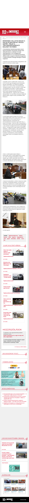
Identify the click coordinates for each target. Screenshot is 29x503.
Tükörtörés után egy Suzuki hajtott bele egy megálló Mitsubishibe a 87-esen (8, 444)
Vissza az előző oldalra (21, 346)
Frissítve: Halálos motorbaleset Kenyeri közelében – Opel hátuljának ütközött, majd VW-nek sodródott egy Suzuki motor (8, 455)
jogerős (14, 237)
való (5, 238)
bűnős (18, 238)
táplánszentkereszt (13, 235)
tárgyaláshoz (20, 237)
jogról (8, 238)
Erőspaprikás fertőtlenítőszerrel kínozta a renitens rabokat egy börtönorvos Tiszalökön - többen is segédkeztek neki (15, 397)
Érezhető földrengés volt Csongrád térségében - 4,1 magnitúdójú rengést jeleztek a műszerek (15, 394)
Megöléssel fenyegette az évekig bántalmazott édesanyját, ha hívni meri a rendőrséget (14, 403)
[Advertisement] (14, 14)
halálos (21, 235)
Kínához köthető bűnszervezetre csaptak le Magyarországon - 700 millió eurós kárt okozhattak (15, 401)
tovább (5, 259)
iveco (22, 238)
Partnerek (5, 462)
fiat (4, 240)
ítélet (9, 237)
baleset (5, 237)
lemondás (13, 238)
